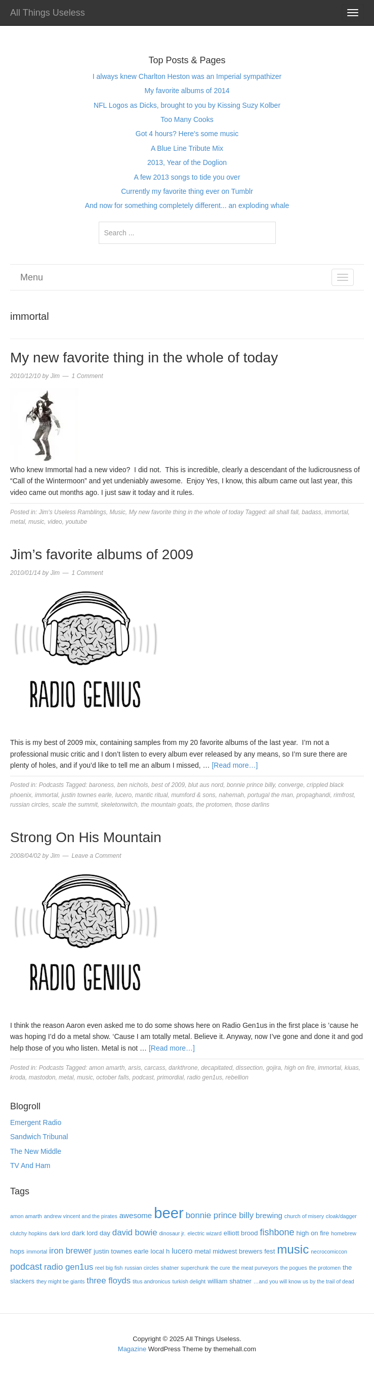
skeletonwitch (119, 804)
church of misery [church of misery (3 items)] (304, 1216)
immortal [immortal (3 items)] (36, 1251)
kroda (17, 1077)
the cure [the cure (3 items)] (220, 1268)
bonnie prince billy (251, 784)
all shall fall (284, 512)
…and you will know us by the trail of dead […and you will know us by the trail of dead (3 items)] (304, 1281)
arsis (134, 1067)
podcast (142, 1077)
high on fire (299, 1067)
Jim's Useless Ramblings (72, 512)
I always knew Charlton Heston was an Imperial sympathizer (187, 76)
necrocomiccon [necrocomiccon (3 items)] (329, 1251)
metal (17, 521)
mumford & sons (193, 795)
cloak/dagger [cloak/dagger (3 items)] (341, 1216)
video (55, 521)
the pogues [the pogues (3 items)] (293, 1268)
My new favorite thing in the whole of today (144, 357)
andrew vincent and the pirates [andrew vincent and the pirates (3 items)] (80, 1216)
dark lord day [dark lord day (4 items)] (91, 1233)
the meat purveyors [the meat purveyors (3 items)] (255, 1268)
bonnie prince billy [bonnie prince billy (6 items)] (220, 1215)
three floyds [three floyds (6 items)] (109, 1280)
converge (290, 784)
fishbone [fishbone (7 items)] (277, 1232)
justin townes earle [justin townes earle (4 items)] (121, 1251)
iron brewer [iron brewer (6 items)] (70, 1251)
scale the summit (75, 804)
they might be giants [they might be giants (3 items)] (60, 1281)
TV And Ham (30, 1165)
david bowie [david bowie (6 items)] (134, 1232)
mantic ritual (151, 795)
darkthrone (183, 1067)
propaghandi (313, 795)
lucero (123, 795)
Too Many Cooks (186, 119)
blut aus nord (205, 784)
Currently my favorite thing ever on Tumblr (187, 191)
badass (311, 512)
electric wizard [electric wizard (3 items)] (204, 1233)
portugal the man (270, 795)
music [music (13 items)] (293, 1249)
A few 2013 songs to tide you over (187, 177)
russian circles (29, 804)
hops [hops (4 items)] (17, 1251)
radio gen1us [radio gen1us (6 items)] (68, 1267)
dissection (249, 1067)
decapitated (216, 1067)
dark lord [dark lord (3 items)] (59, 1233)
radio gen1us (204, 1077)
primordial (170, 1077)
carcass (154, 1067)
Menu (31, 277)
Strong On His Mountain (85, 837)
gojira (273, 1067)
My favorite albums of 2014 (186, 91)
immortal (336, 512)
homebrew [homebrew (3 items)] (343, 1233)
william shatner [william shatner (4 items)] (229, 1281)
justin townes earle (86, 795)
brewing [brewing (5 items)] (269, 1215)
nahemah (231, 795)
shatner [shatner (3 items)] (170, 1268)
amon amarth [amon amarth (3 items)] (26, 1216)
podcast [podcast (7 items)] (26, 1267)
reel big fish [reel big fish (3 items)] (109, 1268)
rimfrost (344, 795)
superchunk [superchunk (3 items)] (195, 1268)
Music (117, 512)
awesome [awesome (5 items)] (135, 1215)
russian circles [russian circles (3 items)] (141, 1268)
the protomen (214, 804)
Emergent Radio (35, 1122)
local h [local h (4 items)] (160, 1251)
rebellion (237, 1077)
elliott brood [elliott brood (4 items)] (241, 1233)
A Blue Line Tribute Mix (187, 148)
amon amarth (107, 1067)
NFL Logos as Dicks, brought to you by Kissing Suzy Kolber (187, 105)
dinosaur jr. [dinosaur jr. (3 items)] (172, 1233)
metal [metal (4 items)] (202, 1251)
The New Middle (35, 1151)
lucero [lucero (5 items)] (182, 1250)
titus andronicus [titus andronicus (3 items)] (152, 1281)
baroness (101, 784)
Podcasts (51, 784)
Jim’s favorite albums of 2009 (101, 554)
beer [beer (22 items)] (169, 1212)
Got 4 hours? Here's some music (187, 134)
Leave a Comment (96, 855)
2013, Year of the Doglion (187, 162)
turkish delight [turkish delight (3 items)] (189, 1281)
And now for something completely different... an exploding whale (187, 205)
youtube (76, 521)
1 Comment (87, 376)
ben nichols (132, 784)
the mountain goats (166, 804)
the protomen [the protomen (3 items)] (325, 1268)
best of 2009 (168, 784)
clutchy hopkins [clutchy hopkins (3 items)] (28, 1233)
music (36, 521)
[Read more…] (235, 765)
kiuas (352, 1067)
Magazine (132, 1349)
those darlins (252, 804)
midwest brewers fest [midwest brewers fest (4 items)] (244, 1251)
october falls (112, 1077)
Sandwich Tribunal (39, 1137)
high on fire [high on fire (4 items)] (313, 1233)
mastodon (42, 1077)
